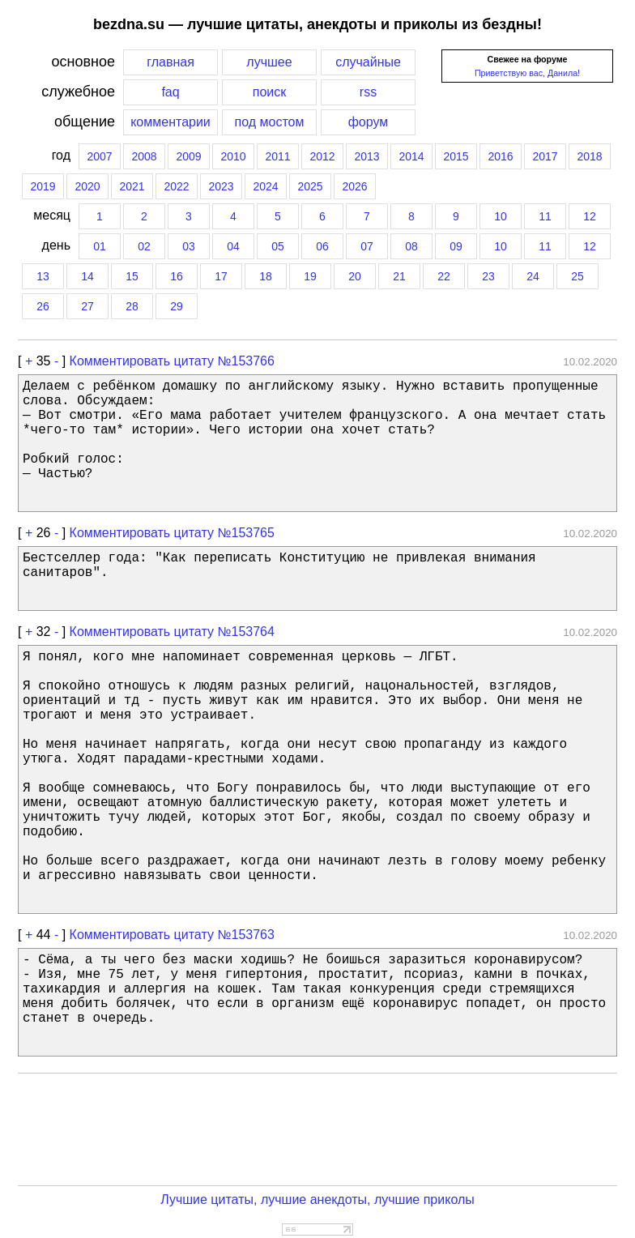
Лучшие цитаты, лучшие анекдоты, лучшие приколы (317, 1199)
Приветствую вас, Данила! (527, 73)
